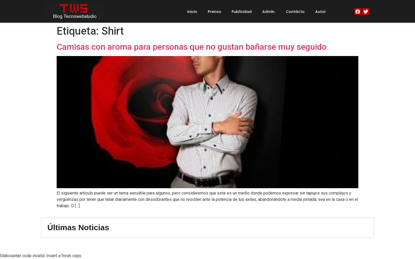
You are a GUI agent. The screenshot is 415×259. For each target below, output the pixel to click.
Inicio (192, 11)
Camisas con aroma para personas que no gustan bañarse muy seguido (192, 47)
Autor (320, 11)
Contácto (295, 11)
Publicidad (242, 11)
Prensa (214, 11)
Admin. (268, 11)
